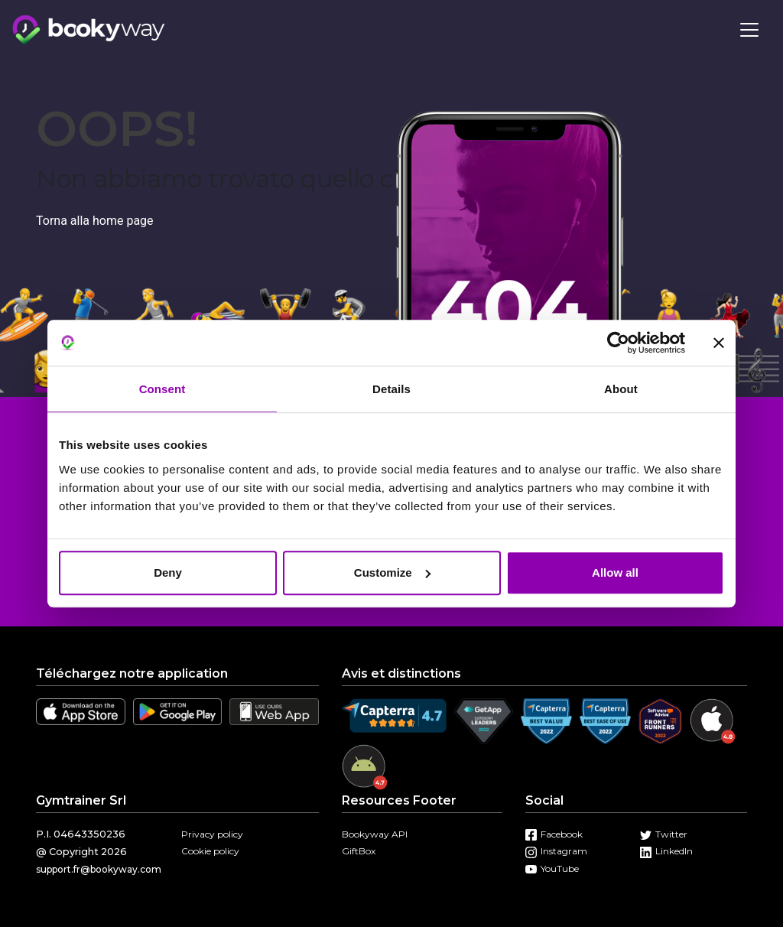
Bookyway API (375, 834)
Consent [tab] (162, 388)
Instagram (556, 851)
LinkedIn (666, 851)
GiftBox (358, 851)
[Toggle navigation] (749, 30)
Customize (392, 572)
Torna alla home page (95, 220)
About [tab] (621, 388)
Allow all (615, 572)
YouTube (552, 868)
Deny (168, 572)
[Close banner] (718, 342)
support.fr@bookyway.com (98, 869)
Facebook (554, 834)
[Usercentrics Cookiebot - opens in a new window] (618, 342)
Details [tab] (391, 388)
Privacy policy (212, 834)
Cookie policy (210, 851)
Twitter (663, 834)
